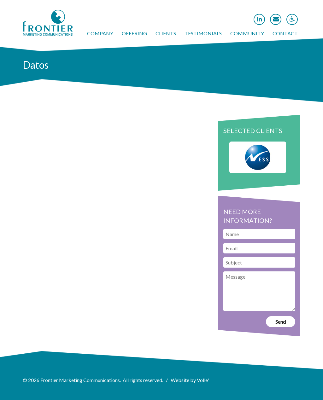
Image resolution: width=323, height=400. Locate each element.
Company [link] (100, 33)
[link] (48, 33)
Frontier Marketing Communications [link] (80, 380)
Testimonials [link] (203, 33)
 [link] (292, 19)
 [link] (259, 19)
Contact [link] (285, 33)
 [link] (276, 19)
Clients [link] (166, 33)
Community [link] (247, 33)
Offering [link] (134, 33)
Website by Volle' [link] (190, 380)
